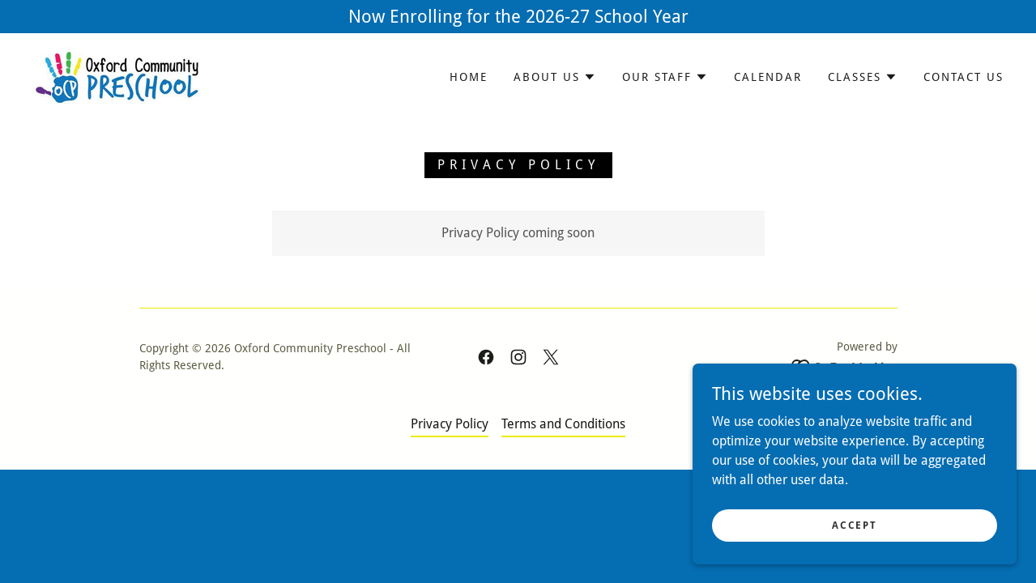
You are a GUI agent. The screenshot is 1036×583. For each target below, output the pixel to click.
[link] (117, 75)
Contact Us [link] (963, 76)
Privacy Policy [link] (449, 424)
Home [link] (469, 76)
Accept (854, 558)
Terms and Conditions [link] (563, 424)
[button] (555, 77)
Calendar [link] (768, 76)
